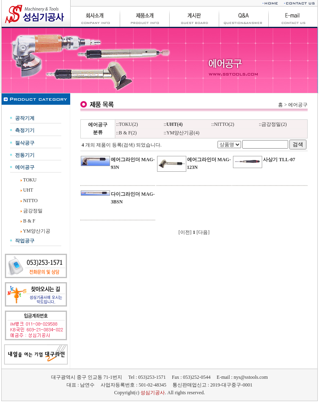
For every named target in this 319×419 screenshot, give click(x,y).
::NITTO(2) (222, 124)
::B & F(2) (126, 133)
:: (173, 124)
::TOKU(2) (127, 124)
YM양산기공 (36, 231)
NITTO (30, 200)
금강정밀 (33, 211)
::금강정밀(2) (273, 124)
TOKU (30, 180)
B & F (29, 221)
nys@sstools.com (251, 377)
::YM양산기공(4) (181, 133)
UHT (28, 190)
